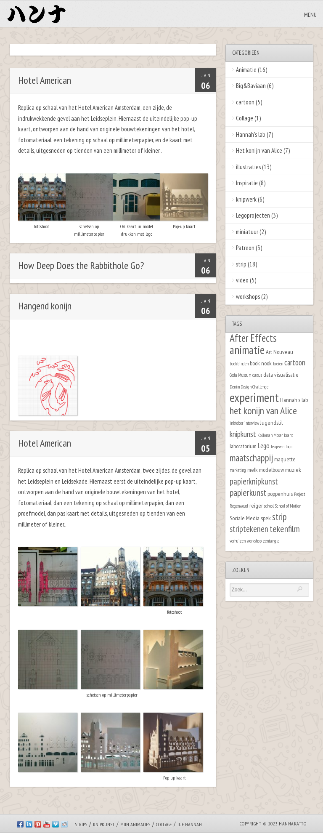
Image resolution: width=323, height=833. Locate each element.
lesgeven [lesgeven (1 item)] (277, 447)
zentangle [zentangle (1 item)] (271, 541)
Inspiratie (247, 183)
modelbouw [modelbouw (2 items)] (271, 470)
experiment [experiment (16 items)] (254, 397)
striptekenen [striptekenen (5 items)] (249, 529)
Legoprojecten (253, 215)
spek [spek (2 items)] (266, 518)
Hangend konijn (44, 305)
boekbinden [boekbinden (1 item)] (239, 364)
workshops (248, 297)
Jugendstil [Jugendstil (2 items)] (271, 422)
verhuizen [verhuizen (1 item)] (238, 541)
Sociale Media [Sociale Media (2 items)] (244, 518)
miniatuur (247, 232)
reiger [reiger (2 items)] (256, 505)
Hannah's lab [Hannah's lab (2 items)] (294, 400)
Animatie (246, 70)
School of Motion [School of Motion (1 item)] (288, 506)
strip (241, 264)
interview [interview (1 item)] (251, 423)
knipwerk (246, 199)
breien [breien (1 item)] (278, 364)
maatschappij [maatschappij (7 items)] (251, 458)
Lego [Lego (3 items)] (264, 445)
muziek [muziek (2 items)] (293, 470)
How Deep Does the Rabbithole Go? (81, 265)
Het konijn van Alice (259, 150)
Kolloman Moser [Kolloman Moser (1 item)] (270, 435)
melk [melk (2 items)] (252, 470)
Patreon (245, 248)
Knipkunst (103, 824)
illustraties (248, 167)
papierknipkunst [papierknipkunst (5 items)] (254, 481)
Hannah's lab (250, 134)
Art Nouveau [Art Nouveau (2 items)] (279, 352)
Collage (244, 118)
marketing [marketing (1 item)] (238, 470)
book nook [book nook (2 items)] (261, 363)
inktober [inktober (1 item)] (236, 423)
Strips (81, 824)
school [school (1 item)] (269, 506)
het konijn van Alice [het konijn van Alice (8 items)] (263, 410)
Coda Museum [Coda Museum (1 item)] (240, 375)
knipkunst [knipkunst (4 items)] (243, 434)
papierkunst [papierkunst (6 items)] (248, 492)
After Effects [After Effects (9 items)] (253, 338)
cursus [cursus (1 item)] (257, 375)
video (242, 280)
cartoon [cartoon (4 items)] (294, 362)
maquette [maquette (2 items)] (285, 459)
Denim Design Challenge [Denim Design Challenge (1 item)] (249, 387)
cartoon (245, 102)
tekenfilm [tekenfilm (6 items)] (285, 529)
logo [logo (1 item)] (289, 447)
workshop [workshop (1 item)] (254, 541)
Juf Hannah (189, 824)
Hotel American (44, 80)
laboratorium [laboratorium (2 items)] (243, 446)
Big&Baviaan (251, 86)
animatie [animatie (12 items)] (247, 350)
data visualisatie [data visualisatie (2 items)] (281, 374)
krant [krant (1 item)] (288, 435)
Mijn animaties (135, 824)
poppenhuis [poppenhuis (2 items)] (280, 494)
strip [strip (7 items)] (279, 517)
